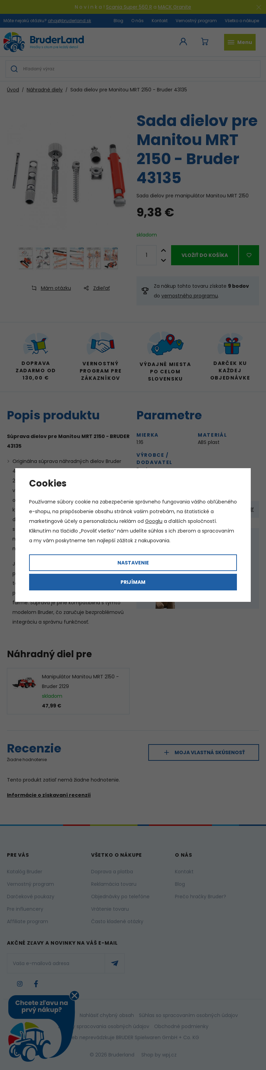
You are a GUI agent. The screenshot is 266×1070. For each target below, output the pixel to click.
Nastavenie (133, 562)
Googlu (153, 521)
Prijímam (133, 582)
